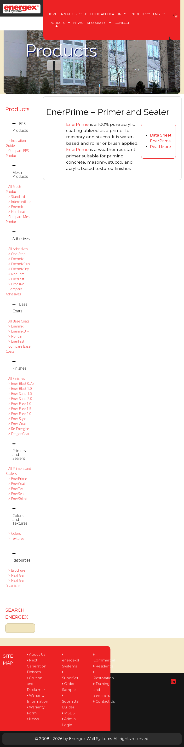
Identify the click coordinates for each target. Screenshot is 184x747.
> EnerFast (15, 279)
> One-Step (15, 254)
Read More (160, 146)
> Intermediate (18, 201)
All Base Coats (17, 321)
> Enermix (14, 206)
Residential (105, 666)
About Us (37, 654)
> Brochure (15, 570)
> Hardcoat (15, 211)
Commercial (104, 660)
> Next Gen (15, 575)
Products (17, 109)
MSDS (69, 713)
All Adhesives (17, 249)
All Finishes (15, 378)
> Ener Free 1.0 (18, 403)
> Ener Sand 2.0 (19, 398)
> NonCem (15, 274)
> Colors (13, 533)
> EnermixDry (17, 269)
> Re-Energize (17, 428)
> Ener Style (16, 418)
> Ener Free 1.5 (18, 408)
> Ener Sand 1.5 (19, 393)
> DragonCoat (17, 433)
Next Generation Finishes (36, 666)
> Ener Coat (16, 423)
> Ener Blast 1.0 (19, 388)
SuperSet (70, 678)
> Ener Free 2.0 (18, 413)
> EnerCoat (15, 483)
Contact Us (105, 701)
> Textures (15, 538)
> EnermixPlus (18, 264)
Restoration (103, 678)
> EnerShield (16, 498)
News (34, 719)
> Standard (15, 196)
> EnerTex (14, 488)
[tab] (20, 127)
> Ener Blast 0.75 (20, 383)
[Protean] (21, 7)
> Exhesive (15, 284)
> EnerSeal (15, 493)
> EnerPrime (16, 478)
